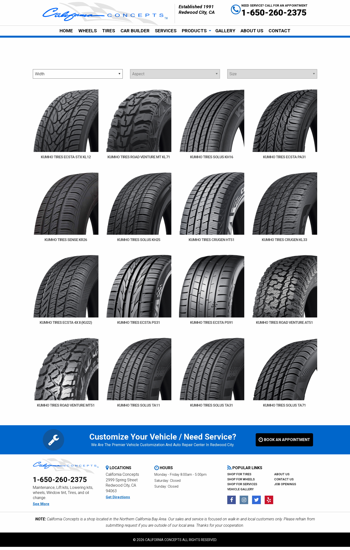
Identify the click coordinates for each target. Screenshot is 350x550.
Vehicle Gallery (240, 492)
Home (66, 30)
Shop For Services (242, 487)
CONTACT (279, 30)
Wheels (87, 30)
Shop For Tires (239, 477)
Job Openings (285, 487)
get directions (118, 500)
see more (41, 507)
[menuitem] (66, 31)
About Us (252, 30)
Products (194, 30)
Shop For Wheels (241, 482)
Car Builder (135, 30)
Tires (108, 30)
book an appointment (284, 442)
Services (165, 30)
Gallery (225, 30)
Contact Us (284, 482)
